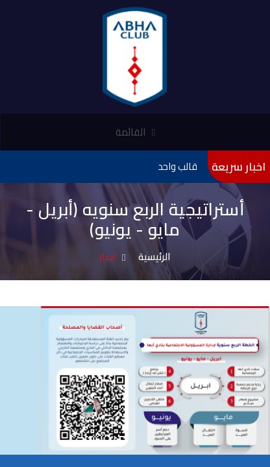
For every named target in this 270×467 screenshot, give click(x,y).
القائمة (135, 132)
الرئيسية (154, 256)
